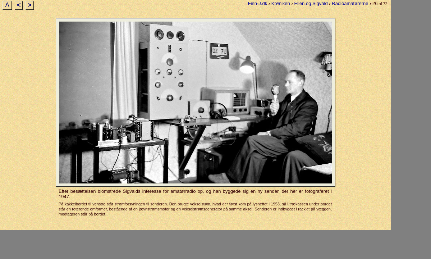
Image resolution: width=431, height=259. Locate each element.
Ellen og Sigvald (310, 3)
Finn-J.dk (257, 3)
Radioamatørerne (350, 3)
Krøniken (280, 3)
